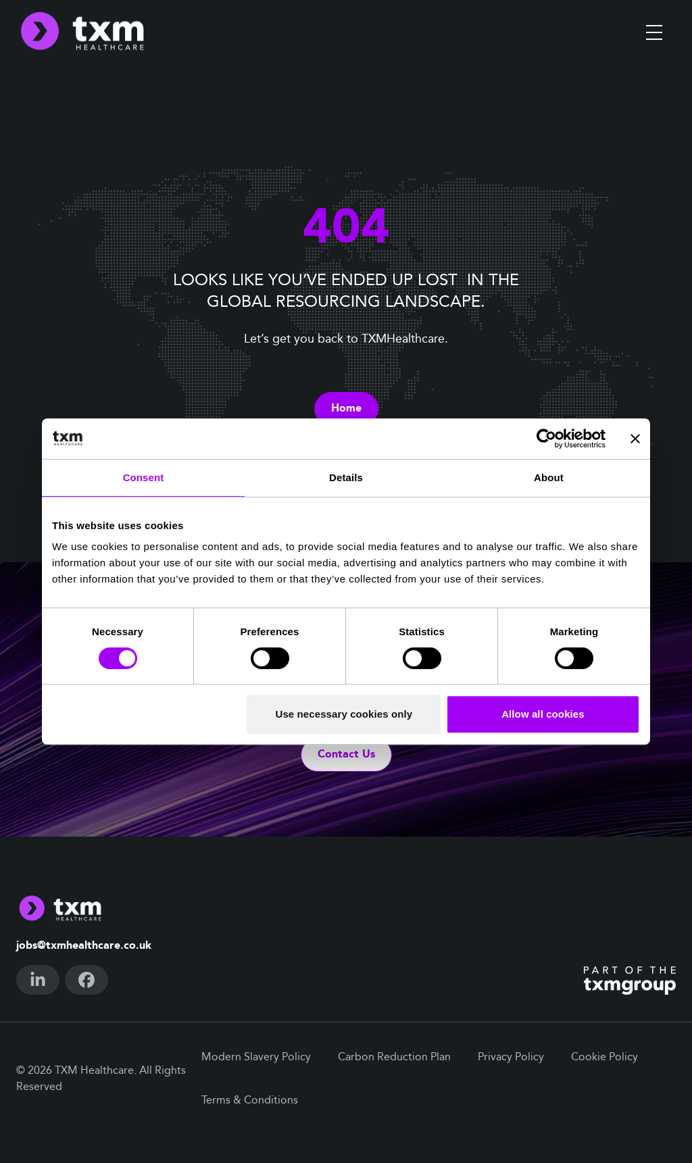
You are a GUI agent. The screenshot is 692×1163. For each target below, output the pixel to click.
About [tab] (549, 477)
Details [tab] (346, 477)
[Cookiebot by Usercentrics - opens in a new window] (546, 438)
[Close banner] (635, 438)
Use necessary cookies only (344, 714)
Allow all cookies (543, 714)
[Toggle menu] (654, 32)
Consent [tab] (143, 477)
